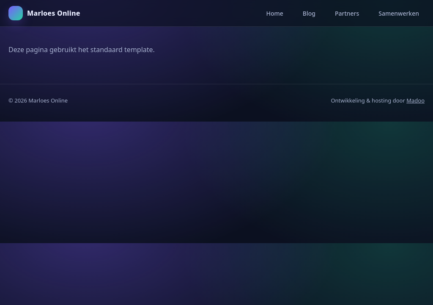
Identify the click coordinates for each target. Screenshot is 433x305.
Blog (309, 13)
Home (274, 13)
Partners (347, 13)
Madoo (415, 100)
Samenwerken (398, 13)
